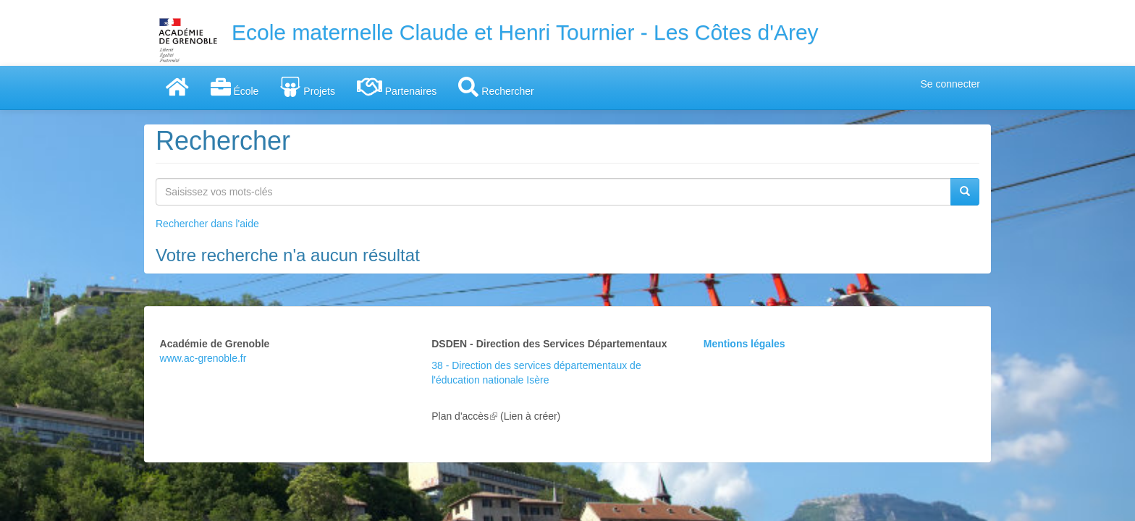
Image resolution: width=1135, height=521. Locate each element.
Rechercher (495, 87)
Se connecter (951, 84)
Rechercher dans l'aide (207, 223)
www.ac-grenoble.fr (203, 358)
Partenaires (396, 87)
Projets (307, 87)
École (235, 87)
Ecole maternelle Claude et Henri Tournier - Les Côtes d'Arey (525, 32)
